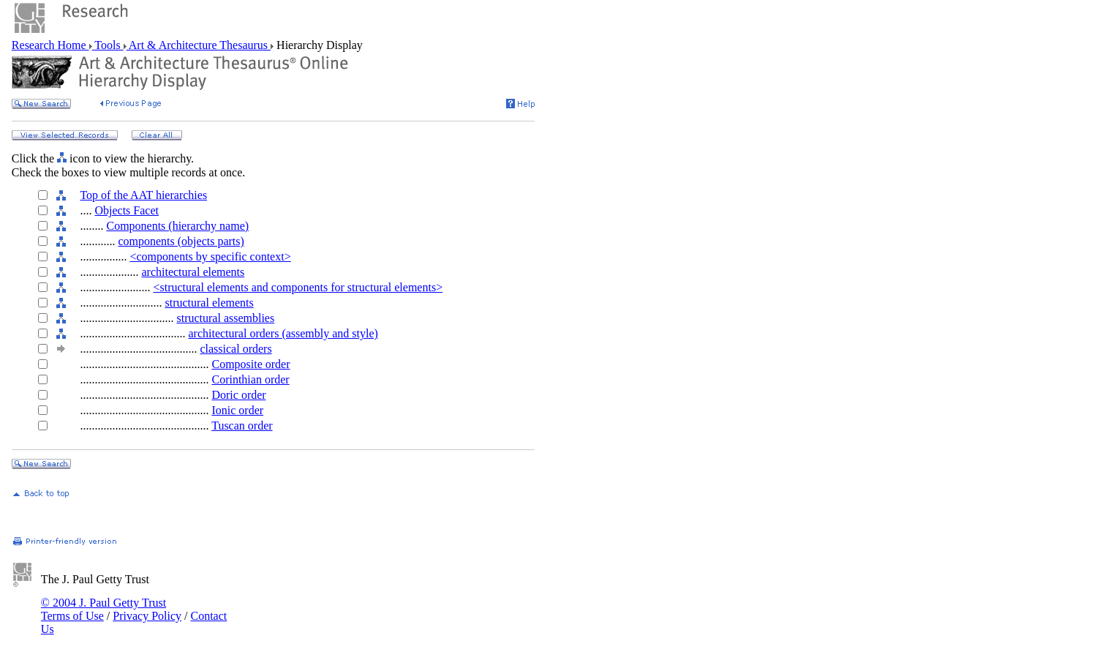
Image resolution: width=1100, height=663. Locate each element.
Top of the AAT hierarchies (143, 195)
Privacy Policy (147, 616)
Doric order (238, 395)
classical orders (235, 348)
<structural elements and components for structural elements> (297, 287)
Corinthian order (250, 379)
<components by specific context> (209, 256)
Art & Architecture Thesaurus (199, 45)
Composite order (250, 364)
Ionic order (237, 410)
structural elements (209, 302)
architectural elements (192, 272)
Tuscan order (241, 425)
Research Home (50, 45)
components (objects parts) (181, 241)
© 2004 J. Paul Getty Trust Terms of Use (103, 609)
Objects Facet (126, 210)
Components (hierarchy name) (177, 226)
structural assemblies (225, 318)
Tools (108, 45)
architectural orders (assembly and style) (282, 333)
